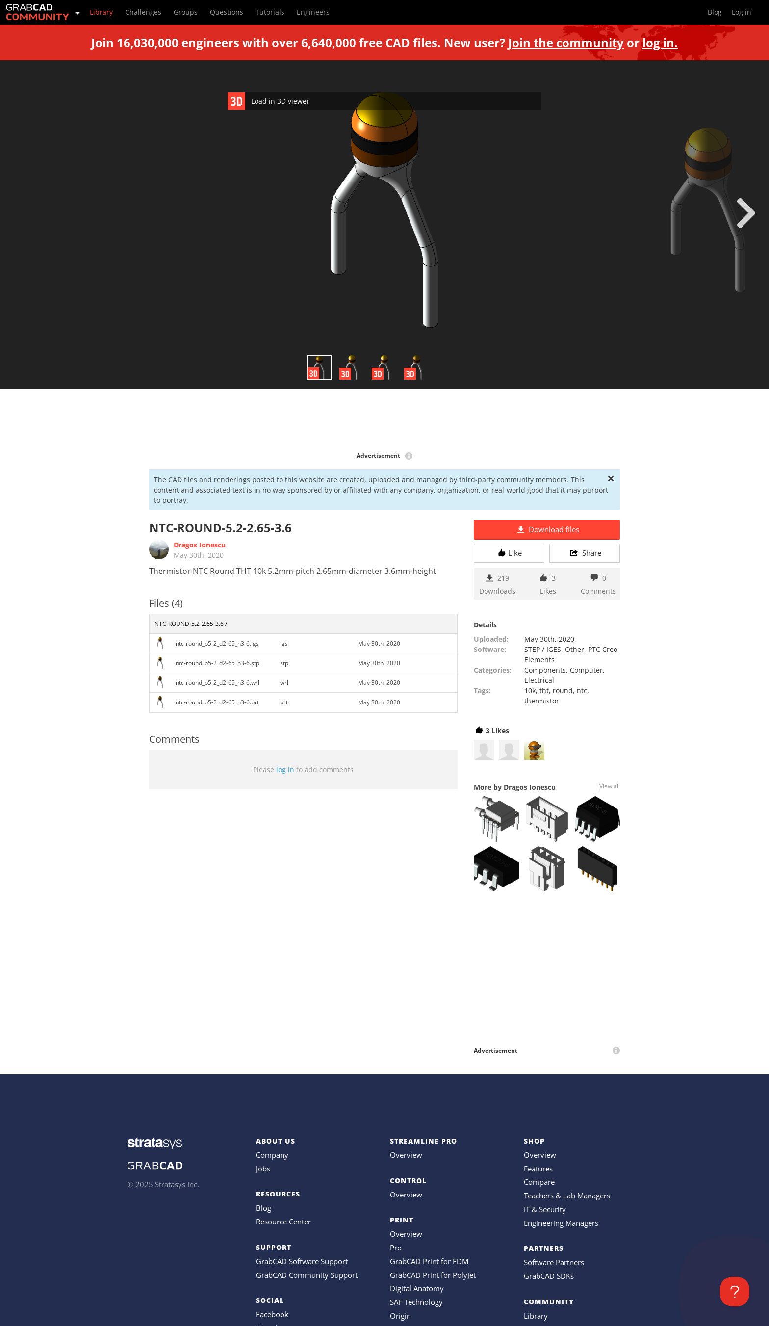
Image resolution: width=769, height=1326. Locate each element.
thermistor (541, 700)
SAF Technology (416, 1302)
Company (272, 1155)
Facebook (272, 1314)
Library (536, 1316)
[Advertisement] (384, 421)
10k (530, 690)
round (563, 690)
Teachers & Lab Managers (567, 1195)
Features (538, 1168)
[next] (746, 213)
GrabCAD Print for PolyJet (433, 1275)
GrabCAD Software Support (302, 1261)
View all (609, 786)
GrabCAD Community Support (307, 1275)
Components (545, 670)
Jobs (263, 1168)
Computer (586, 670)
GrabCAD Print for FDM (429, 1261)
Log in (741, 12)
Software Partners (554, 1262)
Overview (406, 1155)
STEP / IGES (542, 649)
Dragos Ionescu (200, 544)
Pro (396, 1247)
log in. (660, 42)
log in (285, 769)
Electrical (539, 680)
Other (574, 649)
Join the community (566, 42)
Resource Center (283, 1221)
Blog (263, 1208)
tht (544, 690)
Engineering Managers (561, 1223)
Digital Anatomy (417, 1288)
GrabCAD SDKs (549, 1276)
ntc (582, 690)
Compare (539, 1182)
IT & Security (545, 1209)
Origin (400, 1316)
